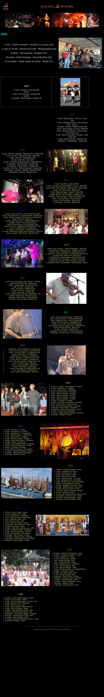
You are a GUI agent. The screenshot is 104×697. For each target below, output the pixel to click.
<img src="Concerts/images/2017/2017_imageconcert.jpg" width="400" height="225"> (28, 127)
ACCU (4, 8)
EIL (7, 8)
